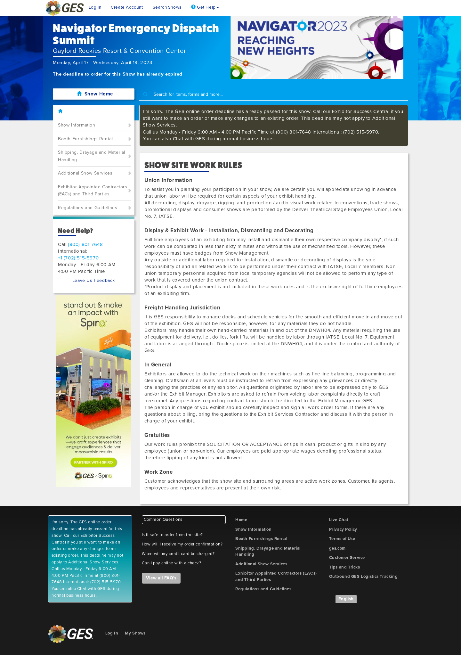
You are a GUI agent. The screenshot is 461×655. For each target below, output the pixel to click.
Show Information (76, 125)
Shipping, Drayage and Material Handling (91, 156)
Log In (95, 7)
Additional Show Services (85, 173)
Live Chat (338, 519)
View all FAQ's (161, 578)
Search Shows (167, 7)
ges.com (337, 548)
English (346, 599)
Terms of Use (342, 538)
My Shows (135, 633)
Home (241, 519)
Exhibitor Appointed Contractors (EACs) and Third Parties (92, 190)
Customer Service (347, 557)
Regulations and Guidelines (87, 207)
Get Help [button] (205, 7)
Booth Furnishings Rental (85, 139)
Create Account (127, 7)
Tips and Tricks (344, 567)
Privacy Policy (343, 529)
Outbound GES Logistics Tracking (363, 576)
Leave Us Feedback (93, 280)
